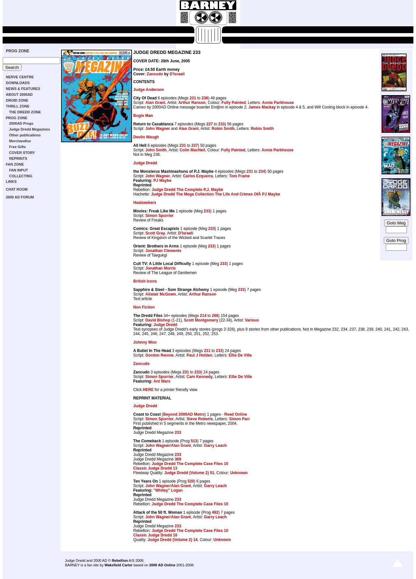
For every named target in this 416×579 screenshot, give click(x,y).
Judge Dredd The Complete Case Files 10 (190, 463)
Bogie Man (143, 115)
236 (205, 98)
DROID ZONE (17, 100)
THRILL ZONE (18, 106)
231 (192, 98)
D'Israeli (177, 74)
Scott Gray (155, 233)
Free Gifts (17, 147)
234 (261, 171)
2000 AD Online (162, 565)
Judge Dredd (145, 163)
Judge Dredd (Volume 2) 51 (189, 473)
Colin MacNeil (192, 150)
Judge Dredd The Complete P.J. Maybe (187, 189)
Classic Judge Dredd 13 (155, 468)
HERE (148, 389)
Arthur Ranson (192, 102)
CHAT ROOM (17, 189)
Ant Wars (161, 381)
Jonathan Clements (163, 250)
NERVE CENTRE (20, 77)
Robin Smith (223, 128)
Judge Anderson (148, 89)
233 (221, 124)
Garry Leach (215, 445)
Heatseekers (144, 202)
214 (203, 315)
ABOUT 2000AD (19, 94)
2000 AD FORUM (20, 197)
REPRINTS (18, 158)
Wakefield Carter (118, 565)
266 (215, 315)
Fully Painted (233, 102)
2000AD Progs (21, 123)
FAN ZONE (15, 164)
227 (209, 124)
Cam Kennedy (200, 376)
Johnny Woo (145, 342)
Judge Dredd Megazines (29, 129)
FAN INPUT (18, 170)
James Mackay (262, 107)
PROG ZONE (17, 51)
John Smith (155, 150)
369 (178, 459)
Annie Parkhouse (278, 102)
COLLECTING (20, 176)
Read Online (235, 414)
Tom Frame (239, 176)
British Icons (145, 281)
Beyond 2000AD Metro (183, 414)
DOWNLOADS (18, 83)
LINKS (11, 181)
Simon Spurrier (159, 215)
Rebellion (120, 560)
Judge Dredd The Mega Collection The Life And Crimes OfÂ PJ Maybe (215, 194)
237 (194, 145)
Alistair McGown (160, 294)
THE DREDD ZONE (25, 112)
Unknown (239, 473)
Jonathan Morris (160, 268)
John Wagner (157, 128)
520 (191, 481)
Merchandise (20, 141)
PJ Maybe (162, 180)
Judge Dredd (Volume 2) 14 (173, 539)
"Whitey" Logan (168, 490)
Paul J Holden (199, 355)
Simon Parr (239, 419)
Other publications (25, 135)
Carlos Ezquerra (198, 176)
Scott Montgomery (201, 320)
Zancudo (155, 74)
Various (252, 320)
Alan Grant (155, 102)
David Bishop (157, 320)
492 (215, 512)
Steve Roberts (200, 419)
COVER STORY (22, 153)
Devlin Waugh (146, 137)
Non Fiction (144, 307)
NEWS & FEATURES (23, 89)
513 (194, 441)
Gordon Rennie (159, 355)
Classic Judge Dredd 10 (155, 535)
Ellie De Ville (240, 355)
